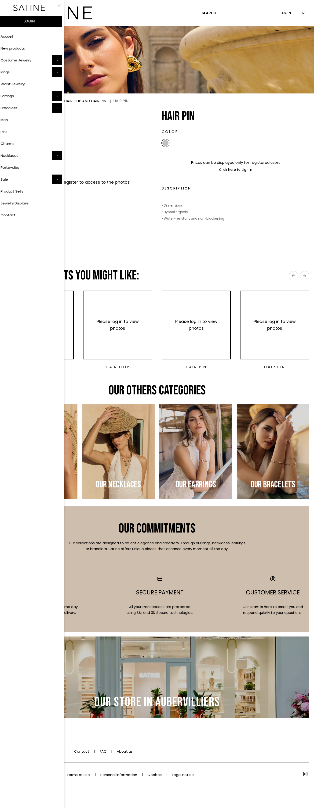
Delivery (38, 751)
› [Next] (304, 275)
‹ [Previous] (293, 275)
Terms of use (78, 774)
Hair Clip (118, 367)
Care (59, 751)
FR (302, 13)
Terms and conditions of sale (30, 774)
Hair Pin (39, 367)
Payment (13, 751)
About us (125, 751)
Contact (81, 751)
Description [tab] (182, 191)
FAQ (103, 751)
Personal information (118, 774)
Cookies (154, 774)
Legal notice (183, 774)
